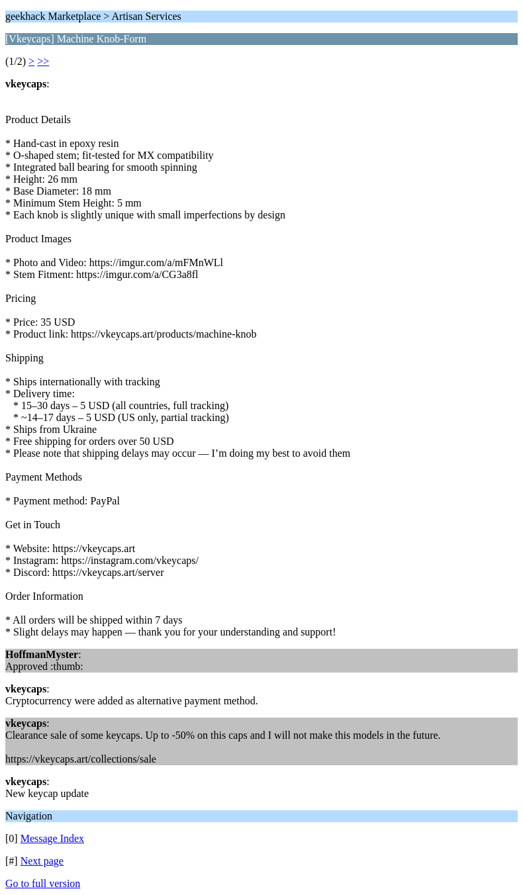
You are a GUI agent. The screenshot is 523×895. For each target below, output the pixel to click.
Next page (42, 861)
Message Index (52, 838)
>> (43, 61)
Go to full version (42, 883)
